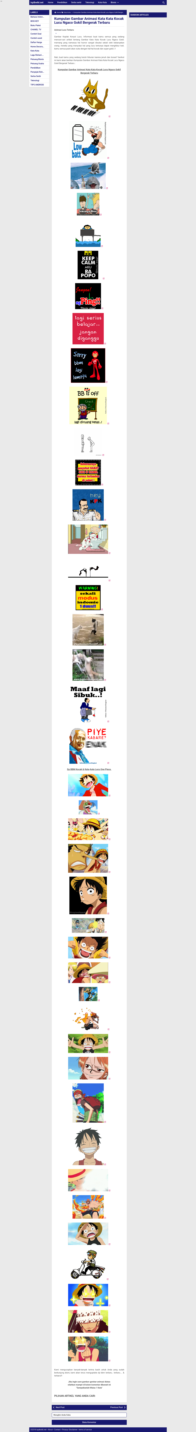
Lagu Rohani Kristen (39, 55)
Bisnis (115, 2)
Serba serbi (76, 2)
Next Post (60, 1407)
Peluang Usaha (37, 63)
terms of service (85, 1430)
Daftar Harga (36, 42)
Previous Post (116, 1407)
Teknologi (89, 2)
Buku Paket (35, 25)
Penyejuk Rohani (37, 72)
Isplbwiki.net (36, 2)
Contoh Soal (35, 34)
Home (50, 2)
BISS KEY (34, 21)
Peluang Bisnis (37, 59)
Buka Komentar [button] (89, 1422)
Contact (57, 1430)
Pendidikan (62, 2)
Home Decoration (38, 46)
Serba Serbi (35, 76)
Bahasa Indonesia (38, 17)
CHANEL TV (35, 29)
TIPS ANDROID (37, 85)
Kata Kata (102, 2)
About (50, 1430)
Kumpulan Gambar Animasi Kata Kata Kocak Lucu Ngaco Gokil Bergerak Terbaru (89, 21)
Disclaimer (73, 1430)
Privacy (65, 1430)
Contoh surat (36, 38)
